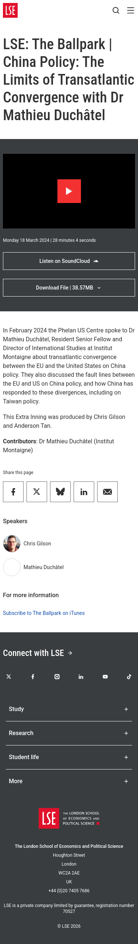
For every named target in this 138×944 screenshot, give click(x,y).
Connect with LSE (38, 653)
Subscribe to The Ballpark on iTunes (44, 613)
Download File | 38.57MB (69, 288)
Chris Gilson (37, 544)
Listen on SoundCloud (69, 261)
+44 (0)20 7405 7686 (69, 890)
